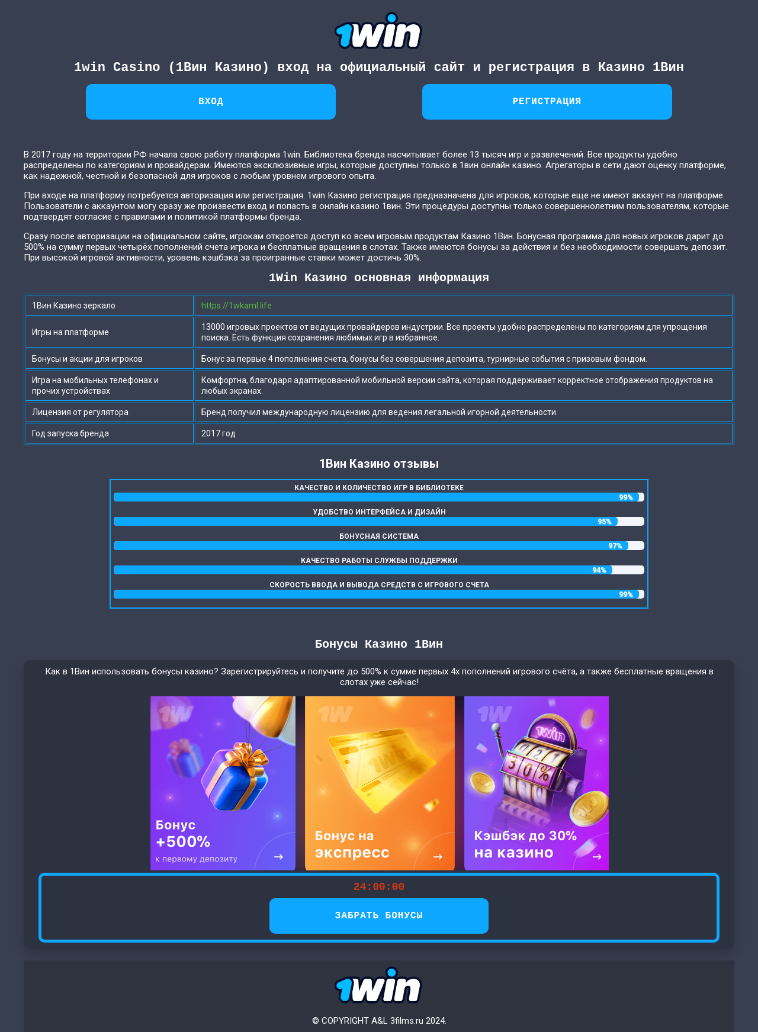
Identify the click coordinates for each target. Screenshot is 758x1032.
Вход (210, 101)
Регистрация (547, 101)
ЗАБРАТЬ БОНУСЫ (379, 915)
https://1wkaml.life (236, 305)
